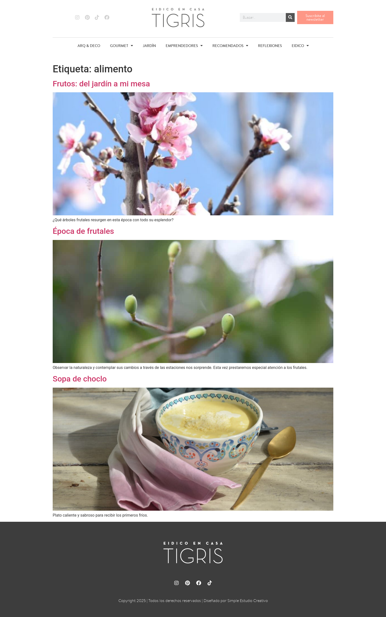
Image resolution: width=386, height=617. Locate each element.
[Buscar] (290, 17)
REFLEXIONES (270, 45)
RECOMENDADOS (230, 45)
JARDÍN (149, 45)
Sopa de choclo (80, 378)
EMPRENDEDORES (184, 45)
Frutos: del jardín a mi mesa (101, 83)
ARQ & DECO (89, 45)
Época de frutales (83, 231)
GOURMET (121, 45)
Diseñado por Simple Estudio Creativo (236, 600)
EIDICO (300, 45)
